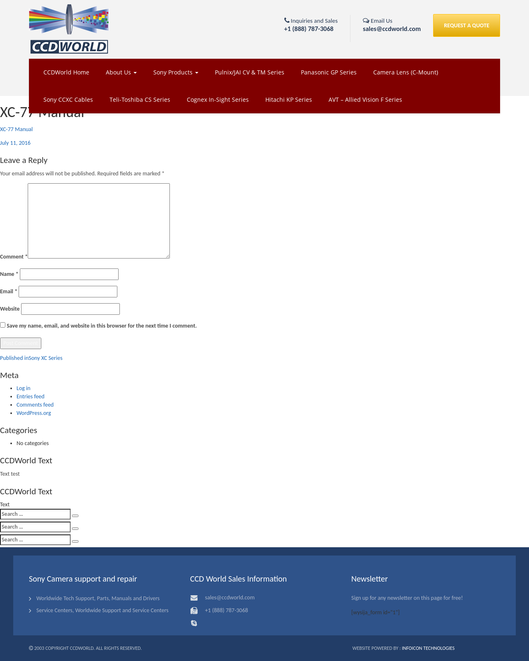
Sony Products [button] (175, 72)
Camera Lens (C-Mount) (405, 72)
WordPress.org (34, 413)
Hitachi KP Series (288, 99)
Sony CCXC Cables (68, 99)
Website (9, 308)
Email (8, 291)
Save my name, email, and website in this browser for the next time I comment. (102, 325)
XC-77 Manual (16, 129)
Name (9, 274)
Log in (24, 388)
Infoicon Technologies (428, 648)
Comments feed (35, 404)
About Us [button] (121, 72)
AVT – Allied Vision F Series (365, 99)
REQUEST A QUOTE (466, 25)
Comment (14, 256)
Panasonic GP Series (329, 72)
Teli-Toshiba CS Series (140, 99)
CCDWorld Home (66, 72)
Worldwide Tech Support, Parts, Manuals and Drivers (98, 598)
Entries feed (31, 396)
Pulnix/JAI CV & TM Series (249, 72)
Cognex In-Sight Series (218, 99)
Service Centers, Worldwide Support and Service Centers (102, 610)
